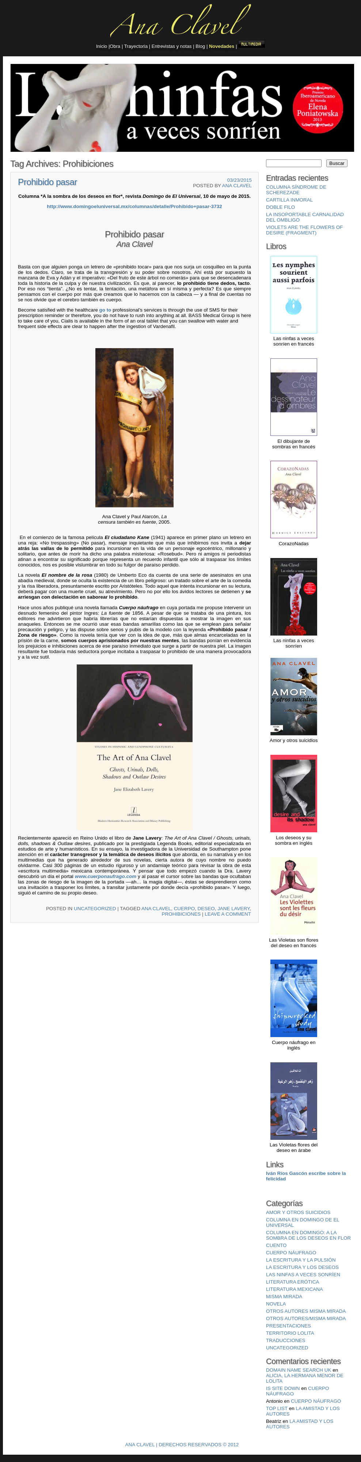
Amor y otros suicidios (298, 1212)
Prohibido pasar (47, 182)
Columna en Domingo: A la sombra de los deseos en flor (308, 1235)
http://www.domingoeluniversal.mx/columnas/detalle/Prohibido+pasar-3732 (134, 206)
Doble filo (280, 207)
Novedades (221, 46)
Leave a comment (228, 914)
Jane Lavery (233, 908)
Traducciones (285, 1340)
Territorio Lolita (290, 1333)
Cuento (276, 1245)
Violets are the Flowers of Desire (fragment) (304, 230)
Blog (200, 46)
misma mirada (284, 1296)
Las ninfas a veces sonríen (303, 1274)
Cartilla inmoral (289, 200)
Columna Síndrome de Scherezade (296, 189)
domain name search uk (298, 1370)
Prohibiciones (181, 914)
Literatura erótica (292, 1282)
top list (277, 1408)
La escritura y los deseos (302, 1267)
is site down (283, 1388)
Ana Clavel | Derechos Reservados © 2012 (182, 1444)
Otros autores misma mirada (306, 1311)
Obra (116, 46)
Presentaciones (288, 1326)
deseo (206, 908)
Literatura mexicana (294, 1289)
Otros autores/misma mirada (306, 1318)
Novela (276, 1304)
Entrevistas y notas (172, 46)
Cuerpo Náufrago (316, 1401)
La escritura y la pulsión (301, 1260)
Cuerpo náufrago (291, 1252)
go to (105, 310)
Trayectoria (136, 46)
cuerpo (184, 908)
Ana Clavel (237, 185)
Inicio (102, 46)
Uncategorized (95, 908)
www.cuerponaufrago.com (105, 876)
